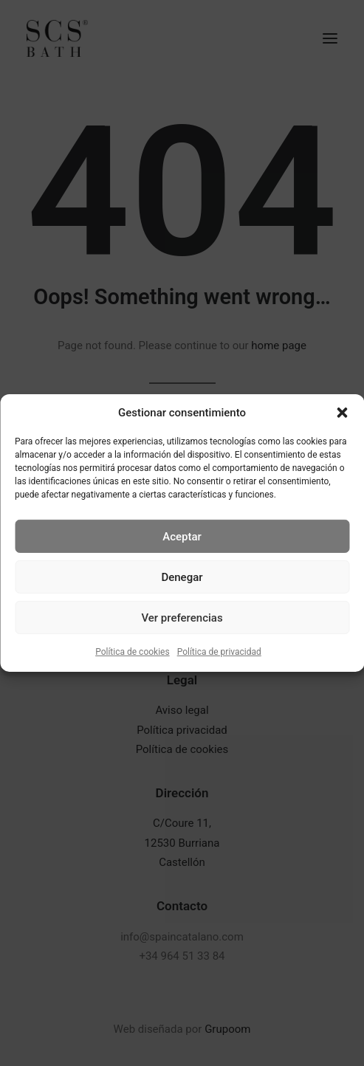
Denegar (181, 576)
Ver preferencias (181, 617)
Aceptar (182, 536)
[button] (341, 412)
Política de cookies (132, 652)
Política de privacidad (219, 652)
